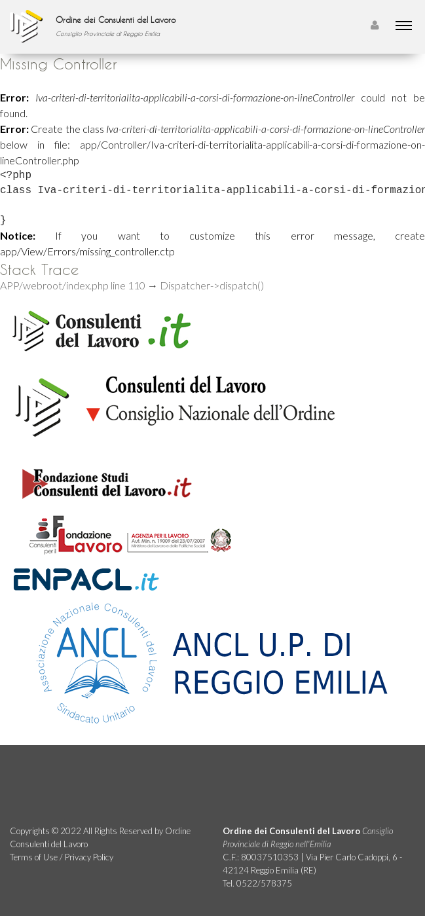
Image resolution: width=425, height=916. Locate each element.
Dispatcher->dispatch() (212, 285)
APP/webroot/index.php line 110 (72, 285)
